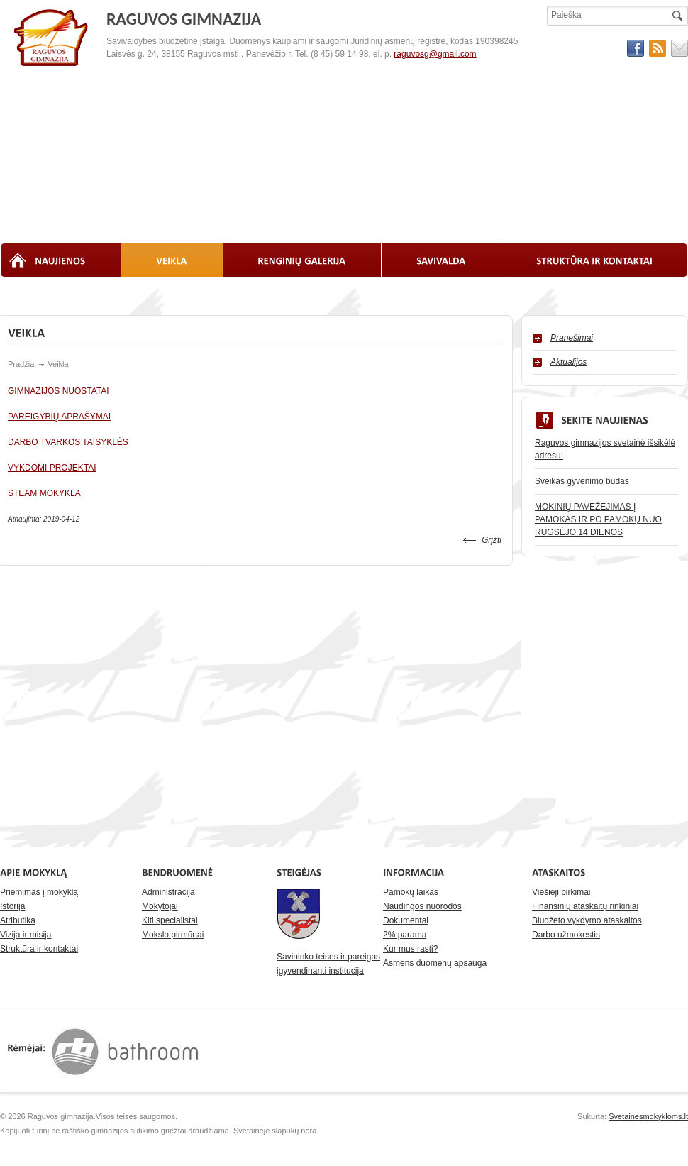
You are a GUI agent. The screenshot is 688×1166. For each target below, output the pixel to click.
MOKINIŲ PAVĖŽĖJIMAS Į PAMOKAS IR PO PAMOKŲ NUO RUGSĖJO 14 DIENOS (598, 519)
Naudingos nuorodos (422, 906)
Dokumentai (405, 920)
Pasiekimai (496, 290)
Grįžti (491, 540)
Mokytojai (160, 906)
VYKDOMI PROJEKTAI (52, 468)
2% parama (404, 935)
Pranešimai (571, 338)
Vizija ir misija (25, 935)
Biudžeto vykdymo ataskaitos (587, 920)
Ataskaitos (214, 290)
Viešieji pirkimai (561, 892)
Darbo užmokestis (566, 935)
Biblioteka (152, 290)
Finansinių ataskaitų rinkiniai (585, 906)
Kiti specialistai (170, 920)
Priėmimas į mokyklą (39, 892)
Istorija (12, 906)
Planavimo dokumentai (303, 290)
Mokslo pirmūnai (173, 935)
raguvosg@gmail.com (435, 54)
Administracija (168, 892)
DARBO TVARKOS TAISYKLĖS (68, 442)
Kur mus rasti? (410, 949)
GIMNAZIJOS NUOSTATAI (58, 391)
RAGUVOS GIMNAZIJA (51, 38)
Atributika (17, 920)
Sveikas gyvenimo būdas (582, 481)
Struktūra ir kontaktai (39, 949)
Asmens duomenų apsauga (435, 963)
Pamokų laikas (410, 892)
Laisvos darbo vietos (413, 290)
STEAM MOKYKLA (44, 493)
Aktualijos (568, 362)
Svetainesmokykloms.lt (648, 1116)
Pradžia (21, 364)
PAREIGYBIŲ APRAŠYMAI (59, 417)
